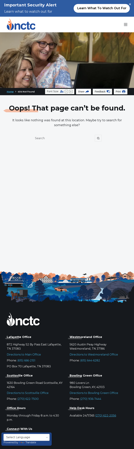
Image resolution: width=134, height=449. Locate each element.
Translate (27, 442)
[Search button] (98, 138)
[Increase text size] (71, 91)
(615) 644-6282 (90, 360)
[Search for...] (63, 138)
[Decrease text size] (66, 91)
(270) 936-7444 (90, 399)
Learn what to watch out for (101, 8)
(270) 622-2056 (105, 415)
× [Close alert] (129, 4)
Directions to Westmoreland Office (94, 354)
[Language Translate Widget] (26, 437)
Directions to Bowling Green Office (94, 393)
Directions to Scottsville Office (28, 393)
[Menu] (125, 24)
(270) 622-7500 (28, 399)
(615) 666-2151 (26, 360)
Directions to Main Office (24, 354)
